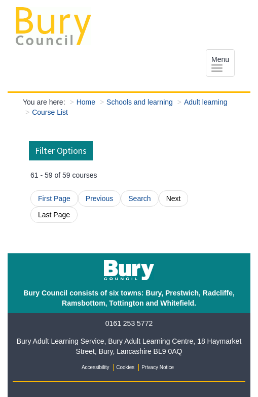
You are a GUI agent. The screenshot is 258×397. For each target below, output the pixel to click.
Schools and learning (139, 102)
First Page (54, 198)
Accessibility (95, 367)
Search (139, 198)
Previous (99, 198)
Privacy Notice (157, 367)
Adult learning (206, 102)
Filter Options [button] (61, 150)
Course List (50, 112)
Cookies (125, 367)
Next (173, 198)
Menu (220, 63)
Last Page (54, 215)
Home (86, 102)
